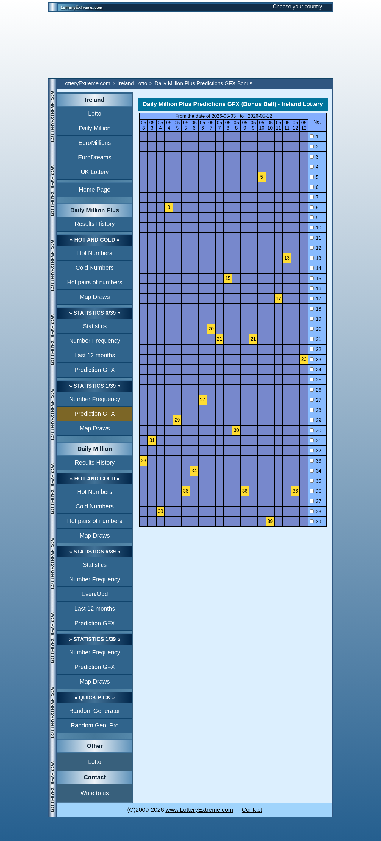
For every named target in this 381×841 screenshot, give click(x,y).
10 (315, 227)
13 (315, 258)
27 (315, 400)
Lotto (94, 113)
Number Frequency (94, 340)
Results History (95, 224)
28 (315, 410)
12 (315, 248)
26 (315, 389)
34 (315, 471)
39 (315, 521)
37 (315, 501)
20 (315, 329)
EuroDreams (94, 157)
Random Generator (94, 710)
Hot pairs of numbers (94, 282)
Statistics (95, 326)
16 (315, 288)
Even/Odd (95, 594)
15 (315, 278)
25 (315, 379)
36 (315, 491)
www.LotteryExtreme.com (199, 809)
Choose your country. (298, 7)
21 (315, 339)
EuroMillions (95, 142)
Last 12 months (94, 355)
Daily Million (95, 128)
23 (315, 359)
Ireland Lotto (132, 83)
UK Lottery (95, 172)
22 (315, 349)
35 (315, 481)
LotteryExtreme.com (86, 83)
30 (315, 430)
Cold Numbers (95, 267)
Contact (252, 809)
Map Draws (95, 297)
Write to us (95, 793)
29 (315, 420)
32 (315, 450)
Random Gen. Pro (95, 725)
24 (315, 369)
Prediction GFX (94, 370)
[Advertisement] (190, 45)
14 (315, 268)
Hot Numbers (94, 253)
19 (315, 319)
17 (315, 298)
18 (315, 308)
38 (315, 511)
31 (315, 440)
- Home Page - (94, 189)
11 (315, 237)
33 (315, 460)
